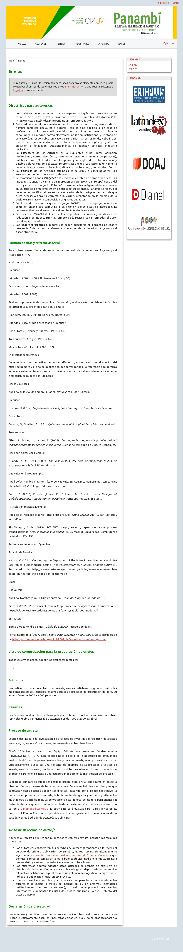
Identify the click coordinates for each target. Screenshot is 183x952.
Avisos (121, 44)
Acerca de (41, 44)
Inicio (11, 60)
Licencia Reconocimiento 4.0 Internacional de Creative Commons (70, 855)
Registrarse (82, 44)
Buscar (169, 43)
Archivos (103, 44)
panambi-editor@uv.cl (34, 808)
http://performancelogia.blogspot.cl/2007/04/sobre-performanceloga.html (59, 639)
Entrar (62, 44)
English (132, 64)
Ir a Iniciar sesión (74, 86)
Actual (22, 44)
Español (132, 68)
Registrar (18, 90)
